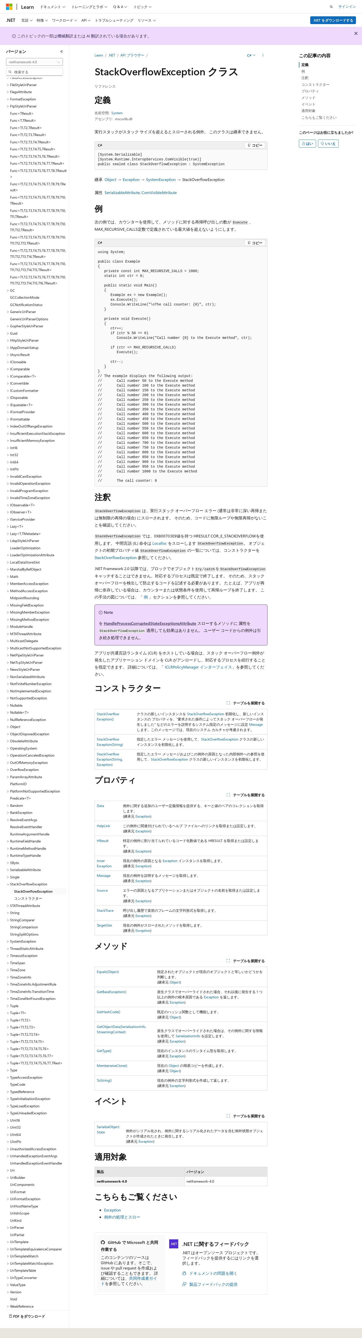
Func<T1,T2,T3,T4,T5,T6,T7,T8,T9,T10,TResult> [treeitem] (38, 186)
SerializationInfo (188, 1035)
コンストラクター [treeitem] (28, 884)
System (117, 112)
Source (102, 890)
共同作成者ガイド (129, 1280)
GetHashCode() (108, 1011)
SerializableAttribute (122, 192)
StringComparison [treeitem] (24, 913)
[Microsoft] (9, 7)
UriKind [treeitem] (15, 1206)
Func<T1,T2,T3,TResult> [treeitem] (28, 120)
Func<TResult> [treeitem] (22, 99)
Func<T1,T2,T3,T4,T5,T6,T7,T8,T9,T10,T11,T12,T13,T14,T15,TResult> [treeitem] (38, 253)
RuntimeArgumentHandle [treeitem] (29, 820)
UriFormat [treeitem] (18, 1178)
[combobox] (34, 62)
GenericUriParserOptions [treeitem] (29, 305)
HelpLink (103, 825)
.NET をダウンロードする (333, 20)
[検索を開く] (331, 6)
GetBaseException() (111, 991)
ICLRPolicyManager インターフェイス (198, 667)
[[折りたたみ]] (61, 51)
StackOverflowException (116, 557)
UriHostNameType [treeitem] (24, 1192)
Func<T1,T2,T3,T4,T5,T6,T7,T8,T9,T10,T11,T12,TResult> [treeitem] (38, 213)
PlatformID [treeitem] (18, 770)
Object (110, 179)
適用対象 (308, 110)
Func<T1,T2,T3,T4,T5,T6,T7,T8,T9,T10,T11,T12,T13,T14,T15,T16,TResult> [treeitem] (38, 266)
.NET (111, 55)
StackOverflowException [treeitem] (33, 877)
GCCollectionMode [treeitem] (24, 283)
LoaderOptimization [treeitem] (25, 534)
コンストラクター (315, 84)
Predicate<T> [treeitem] (20, 784)
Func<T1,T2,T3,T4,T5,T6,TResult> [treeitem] (35, 142)
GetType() (104, 1050)
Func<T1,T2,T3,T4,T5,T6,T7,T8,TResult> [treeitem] (38, 159)
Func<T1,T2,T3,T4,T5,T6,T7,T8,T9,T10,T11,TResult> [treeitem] (38, 199)
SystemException (161, 179)
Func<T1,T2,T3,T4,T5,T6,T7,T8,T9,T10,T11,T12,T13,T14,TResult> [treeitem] (38, 239)
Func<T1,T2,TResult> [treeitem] (26, 113)
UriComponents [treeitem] (22, 1170)
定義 (304, 64)
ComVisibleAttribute (159, 192)
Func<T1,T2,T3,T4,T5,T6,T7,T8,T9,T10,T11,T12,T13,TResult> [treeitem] (38, 226)
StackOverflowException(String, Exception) (110, 759)
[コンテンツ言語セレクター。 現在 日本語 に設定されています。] (16, 1331)
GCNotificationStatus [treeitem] (26, 290)
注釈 (304, 77)
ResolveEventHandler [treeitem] (26, 813)
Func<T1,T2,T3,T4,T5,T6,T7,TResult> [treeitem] (37, 149)
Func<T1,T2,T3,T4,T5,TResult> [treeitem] (33, 135)
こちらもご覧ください (319, 117)
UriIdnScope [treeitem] (19, 1199)
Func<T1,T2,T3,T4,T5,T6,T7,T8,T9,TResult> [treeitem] (38, 173)
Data (100, 805)
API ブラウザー (132, 55)
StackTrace (105, 910)
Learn (99, 55)
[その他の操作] (263, 55)
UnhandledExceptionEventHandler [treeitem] (36, 1149)
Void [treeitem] (13, 1285)
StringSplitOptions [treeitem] (24, 920)
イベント (308, 104)
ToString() (104, 1080)
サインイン (347, 6)
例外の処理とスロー (122, 1217)
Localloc (159, 543)
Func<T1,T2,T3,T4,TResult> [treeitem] (30, 128)
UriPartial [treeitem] (17, 1221)
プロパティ (310, 91)
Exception (131, 179)
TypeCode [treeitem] (17, 1070)
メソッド (308, 97)
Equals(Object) (108, 971)
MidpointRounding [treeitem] (24, 584)
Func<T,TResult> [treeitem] (23, 106)
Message (256, 724)
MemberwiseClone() (112, 1065)
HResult (103, 840)
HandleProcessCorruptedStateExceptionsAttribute (150, 623)
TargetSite (104, 925)
